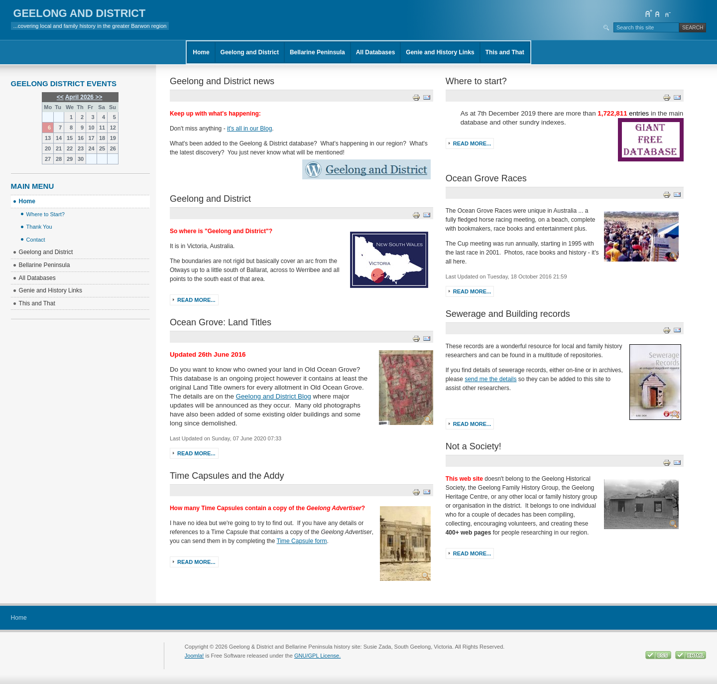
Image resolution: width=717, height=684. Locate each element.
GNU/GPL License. (317, 656)
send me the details (490, 379)
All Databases (375, 52)
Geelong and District (250, 52)
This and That (504, 52)
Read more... (196, 300)
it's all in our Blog (249, 128)
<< (60, 97)
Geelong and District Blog (273, 396)
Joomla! (194, 656)
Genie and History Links (440, 52)
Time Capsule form (302, 541)
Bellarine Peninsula (317, 52)
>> (98, 97)
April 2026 (79, 97)
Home (201, 52)
